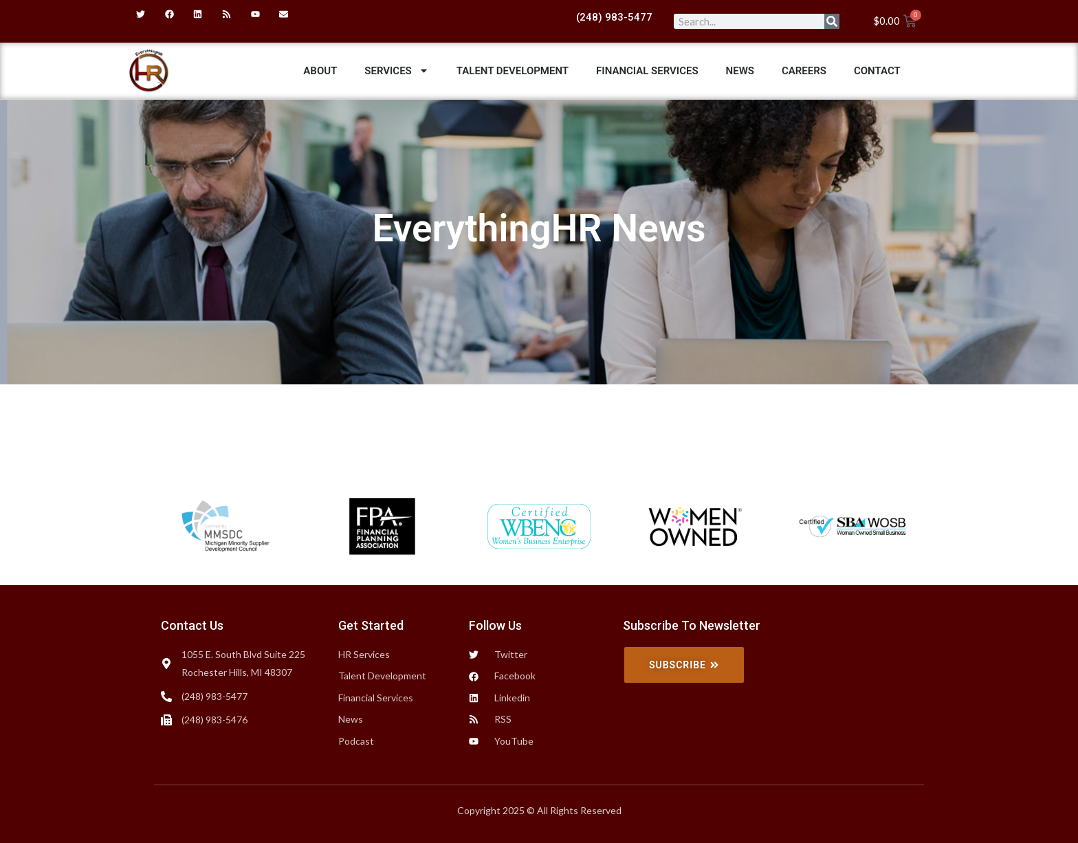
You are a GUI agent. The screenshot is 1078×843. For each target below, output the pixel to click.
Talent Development (512, 71)
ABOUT (320, 71)
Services (396, 70)
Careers (804, 71)
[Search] (831, 21)
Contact (877, 71)
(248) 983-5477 (614, 17)
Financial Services (647, 71)
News (740, 71)
